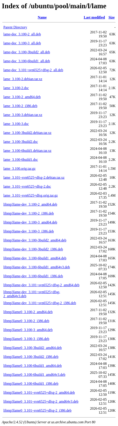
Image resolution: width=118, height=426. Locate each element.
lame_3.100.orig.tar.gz (19, 168)
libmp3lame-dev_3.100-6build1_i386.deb (33, 276)
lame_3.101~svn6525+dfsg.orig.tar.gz (30, 195)
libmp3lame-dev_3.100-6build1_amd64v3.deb (36, 267)
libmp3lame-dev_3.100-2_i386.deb (28, 213)
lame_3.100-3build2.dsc (20, 142)
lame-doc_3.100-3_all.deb (22, 43)
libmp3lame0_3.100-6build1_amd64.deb (32, 366)
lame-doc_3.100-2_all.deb (22, 34)
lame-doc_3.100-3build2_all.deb (26, 52)
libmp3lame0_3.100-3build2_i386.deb (30, 357)
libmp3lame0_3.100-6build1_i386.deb (30, 383)
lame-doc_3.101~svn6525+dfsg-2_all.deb (33, 70)
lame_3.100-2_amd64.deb (22, 97)
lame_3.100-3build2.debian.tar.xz (27, 133)
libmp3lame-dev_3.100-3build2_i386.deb (33, 249)
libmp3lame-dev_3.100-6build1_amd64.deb (34, 258)
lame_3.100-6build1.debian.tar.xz (27, 151)
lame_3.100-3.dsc (16, 124)
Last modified (94, 17)
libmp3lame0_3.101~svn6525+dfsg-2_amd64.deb (39, 392)
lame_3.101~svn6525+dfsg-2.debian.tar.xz (34, 177)
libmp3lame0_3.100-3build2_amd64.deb (32, 348)
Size (111, 17)
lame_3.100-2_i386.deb (20, 106)
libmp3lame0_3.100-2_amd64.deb (28, 312)
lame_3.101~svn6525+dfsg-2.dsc (27, 186)
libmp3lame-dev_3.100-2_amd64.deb (30, 204)
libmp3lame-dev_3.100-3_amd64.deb (30, 222)
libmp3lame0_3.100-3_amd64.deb (28, 330)
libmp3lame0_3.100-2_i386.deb (26, 321)
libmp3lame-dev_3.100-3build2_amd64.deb (34, 240)
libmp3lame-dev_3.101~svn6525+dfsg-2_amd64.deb (41, 285)
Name (42, 17)
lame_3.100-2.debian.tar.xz (22, 79)
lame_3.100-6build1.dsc (20, 159)
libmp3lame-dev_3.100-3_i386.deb (28, 231)
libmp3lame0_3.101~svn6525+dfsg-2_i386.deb (37, 410)
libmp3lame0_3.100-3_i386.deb (26, 339)
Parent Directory (15, 27)
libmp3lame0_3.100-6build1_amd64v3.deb (34, 375)
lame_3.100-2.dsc (16, 88)
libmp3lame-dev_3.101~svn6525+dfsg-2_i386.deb (39, 303)
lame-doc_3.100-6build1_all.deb (26, 61)
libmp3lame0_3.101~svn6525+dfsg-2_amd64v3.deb (40, 401)
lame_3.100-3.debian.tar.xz (22, 115)
